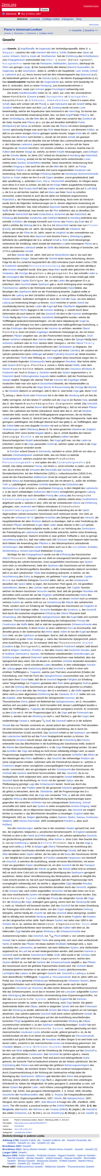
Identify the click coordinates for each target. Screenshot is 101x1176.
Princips (81, 620)
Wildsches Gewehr (55, 1166)
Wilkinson (40, 1046)
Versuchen (57, 891)
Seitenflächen (9, 587)
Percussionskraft (61, 977)
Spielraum (43, 284)
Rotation (85, 758)
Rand (71, 288)
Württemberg (9, 550)
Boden (41, 628)
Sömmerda (44, 451)
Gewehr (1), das (26, 1143)
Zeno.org (9, 5)
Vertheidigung (16, 118)
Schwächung (54, 602)
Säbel (63, 1109)
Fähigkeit (72, 679)
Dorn (70, 628)
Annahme (72, 609)
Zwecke (42, 339)
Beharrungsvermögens (77, 1065)
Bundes (85, 650)
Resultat (87, 883)
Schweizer (21, 517)
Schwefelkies (34, 162)
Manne (36, 133)
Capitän (25, 280)
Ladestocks (92, 488)
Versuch (89, 517)
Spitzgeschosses (51, 617)
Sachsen (67, 469)
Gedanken (8, 273)
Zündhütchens (90, 499)
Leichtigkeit (8, 973)
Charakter (7, 1046)
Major (40, 387)
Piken (5, 67)
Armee (56, 1043)
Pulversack (42, 395)
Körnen (57, 221)
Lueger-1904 (9, 1152)
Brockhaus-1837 (11, 1146)
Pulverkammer (10, 288)
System (12, 365)
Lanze (5, 56)
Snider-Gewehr (27, 1155)
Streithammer (48, 56)
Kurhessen (92, 817)
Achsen (53, 1010)
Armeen (12, 269)
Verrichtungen (9, 547)
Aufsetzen (7, 343)
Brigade (39, 433)
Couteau (54, 1109)
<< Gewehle (75, 30)
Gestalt (29, 251)
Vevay (18, 980)
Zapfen (30, 854)
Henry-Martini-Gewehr (35, 1149)
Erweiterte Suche (91, 6)
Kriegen (25, 258)
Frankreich (10, 266)
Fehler (30, 639)
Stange (28, 151)
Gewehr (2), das (46, 1143)
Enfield (42, 835)
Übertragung (14, 995)
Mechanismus (9, 488)
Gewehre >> (91, 30)
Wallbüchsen (41, 477)
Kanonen (82, 999)
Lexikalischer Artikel (23, 1132)
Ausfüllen (12, 751)
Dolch (24, 56)
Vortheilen (36, 802)
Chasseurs (75, 368)
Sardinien (44, 372)
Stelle (50, 247)
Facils (6, 229)
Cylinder (74, 350)
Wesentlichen (62, 255)
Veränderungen (10, 429)
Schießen (17, 221)
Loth (89, 188)
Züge (73, 299)
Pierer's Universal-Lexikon (23, 29)
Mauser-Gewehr (73, 1158)
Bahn (57, 269)
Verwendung (9, 617)
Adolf (35, 188)
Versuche (42, 591)
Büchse (92, 387)
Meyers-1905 (9, 1155)
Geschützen (29, 71)
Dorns (18, 690)
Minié (6, 580)
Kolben (6, 151)
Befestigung (76, 236)
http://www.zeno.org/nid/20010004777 (30, 1123)
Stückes (21, 162)
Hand (71, 67)
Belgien (32, 372)
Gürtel (50, 444)
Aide (43, 1102)
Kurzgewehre (12, 63)
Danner (6, 177)
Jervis (5, 1105)
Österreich (8, 376)
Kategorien (68, 19)
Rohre (23, 137)
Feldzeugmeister (30, 376)
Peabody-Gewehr (46, 1155)
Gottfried (52, 218)
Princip (38, 466)
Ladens (24, 973)
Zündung (56, 107)
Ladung (20, 295)
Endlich (83, 1024)
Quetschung (34, 668)
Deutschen (75, 650)
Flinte (27, 232)
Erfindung (45, 173)
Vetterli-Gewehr (54, 1158)
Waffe (5, 210)
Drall (62, 299)
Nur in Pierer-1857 (29, 14)
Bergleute (8, 1109)
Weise (15, 480)
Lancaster (70, 991)
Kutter (17, 177)
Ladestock (10, 74)
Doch (53, 302)
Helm (53, 52)
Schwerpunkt (81, 580)
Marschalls (51, 469)
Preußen (14, 451)
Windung (16, 902)
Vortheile (43, 484)
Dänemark (21, 653)
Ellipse (34, 1006)
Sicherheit (59, 214)
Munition (45, 425)
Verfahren (15, 339)
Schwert (14, 56)
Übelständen (65, 346)
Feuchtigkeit (58, 89)
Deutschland (47, 383)
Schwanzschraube (82, 624)
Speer (86, 52)
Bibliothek (9, 14)
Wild (30, 517)
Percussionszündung (45, 266)
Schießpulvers (91, 56)
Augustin (44, 376)
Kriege (56, 184)
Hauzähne (91, 1109)
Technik (53, 258)
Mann (52, 192)
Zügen (49, 177)
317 (30, 1129)
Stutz (86, 924)
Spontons (73, 63)
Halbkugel (36, 354)
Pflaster (18, 335)
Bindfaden (61, 944)
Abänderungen (25, 828)
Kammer (48, 310)
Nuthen (16, 602)
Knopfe (60, 151)
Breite (26, 395)
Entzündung (69, 740)
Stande (21, 255)
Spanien (34, 653)
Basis (68, 854)
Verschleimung (10, 539)
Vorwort (7, 33)
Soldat (10, 425)
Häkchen (37, 1109)
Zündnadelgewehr (22, 455)
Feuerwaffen (83, 67)
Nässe (24, 126)
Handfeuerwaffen (28, 93)
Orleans (88, 368)
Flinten (92, 225)
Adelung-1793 (10, 1140)
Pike (55, 210)
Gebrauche (61, 104)
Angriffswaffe (27, 48)
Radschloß (91, 155)
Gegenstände (51, 82)
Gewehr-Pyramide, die (79, 1140)
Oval (84, 400)
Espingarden (78, 96)
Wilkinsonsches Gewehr (30, 1166)
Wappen (8, 52)
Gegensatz (45, 48)
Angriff (69, 115)
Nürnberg (75, 155)
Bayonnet (86, 74)
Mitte (36, 118)
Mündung (74, 395)
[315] (74, 547)
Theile (5, 317)
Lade (35, 1087)
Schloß (94, 71)
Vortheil (75, 598)
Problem (31, 787)
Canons (32, 96)
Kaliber (91, 129)
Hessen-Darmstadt (30, 550)
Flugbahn (47, 595)
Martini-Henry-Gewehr (61, 1149)
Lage (31, 784)
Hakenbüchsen (58, 100)
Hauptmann (74, 857)
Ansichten (50, 517)
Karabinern (81, 170)
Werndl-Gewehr (15, 1158)
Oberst (86, 328)
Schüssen (62, 539)
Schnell (86, 802)
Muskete (23, 148)
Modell (29, 440)
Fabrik (30, 835)
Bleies (91, 754)
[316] (22, 847)
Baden (93, 547)
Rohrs (27, 576)
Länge (26, 67)
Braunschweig (62, 387)
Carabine (8, 646)
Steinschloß (21, 214)
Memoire (51, 1102)
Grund (24, 679)
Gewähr (90, 1113)
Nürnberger (71, 173)
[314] (4, 49)
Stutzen (6, 962)
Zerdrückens (88, 528)
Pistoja (82, 166)
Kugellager (42, 332)
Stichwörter (19, 33)
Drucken (94, 25)
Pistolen (19, 170)
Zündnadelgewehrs (71, 462)
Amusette (35, 469)
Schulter (14, 155)
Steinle (58, 1098)
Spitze (86, 510)
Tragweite (35, 672)
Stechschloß (57, 181)
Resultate (71, 361)
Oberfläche (69, 306)
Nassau (81, 817)
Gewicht (51, 973)
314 (16, 1129)
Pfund (42, 104)
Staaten (59, 650)
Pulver (81, 122)
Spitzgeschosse (75, 1098)
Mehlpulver (9, 126)
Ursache (38, 913)
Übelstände (46, 791)
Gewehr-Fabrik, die (30, 1140)
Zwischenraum (39, 955)
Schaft (85, 71)
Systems (21, 773)
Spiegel (80, 339)
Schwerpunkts (37, 361)
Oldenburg (32, 429)
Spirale (79, 898)
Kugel (50, 306)
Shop (79, 19)
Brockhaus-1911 (11, 1149)
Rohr (50, 129)
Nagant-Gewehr (66, 1155)
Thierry (89, 343)
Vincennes (37, 988)
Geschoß (25, 284)
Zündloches (36, 218)
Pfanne (31, 122)
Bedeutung (75, 802)
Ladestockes (14, 736)
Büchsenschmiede (88, 173)
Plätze (83, 115)
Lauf (78, 71)
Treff (4, 484)
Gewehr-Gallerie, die (54, 1140)
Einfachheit (45, 214)
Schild (62, 52)
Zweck (80, 302)
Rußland (9, 653)
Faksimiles (31, 33)
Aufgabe (10, 698)
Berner (47, 387)
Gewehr (11, 1143)
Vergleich (61, 232)
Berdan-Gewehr (26, 1160)
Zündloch (7, 107)
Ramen (6, 368)
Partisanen (46, 63)
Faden (64, 576)
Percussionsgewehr (17, 462)
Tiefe (64, 795)
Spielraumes (27, 1076)
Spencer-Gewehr (86, 1155)
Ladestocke (32, 532)
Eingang (17, 166)
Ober (49, 59)
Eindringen (17, 328)
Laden (92, 273)
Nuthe (83, 595)
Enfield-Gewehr (67, 1160)
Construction (9, 624)
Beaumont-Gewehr (47, 1160)
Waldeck (7, 821)
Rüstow (59, 1094)
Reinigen (42, 690)
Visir (45, 181)
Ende (79, 133)
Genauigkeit (12, 277)
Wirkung (28, 225)
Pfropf (17, 1021)
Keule (33, 56)
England (91, 429)
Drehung (19, 687)
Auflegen (93, 151)
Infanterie (75, 229)
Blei (94, 188)
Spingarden (55, 96)
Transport (89, 865)
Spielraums (25, 291)
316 (25, 1129)
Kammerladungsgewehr (20, 499)
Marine (77, 503)
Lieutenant (25, 506)
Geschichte (8, 1094)
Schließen (77, 754)
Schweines (20, 1113)
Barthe (23, 1109)
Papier (29, 865)
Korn (39, 181)
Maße (17, 609)
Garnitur (46, 78)
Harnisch (41, 52)
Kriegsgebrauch (16, 59)
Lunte (82, 107)
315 (21, 1129)
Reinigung (46, 85)
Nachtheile (47, 317)
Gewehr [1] (38, 1163)
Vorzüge (23, 273)
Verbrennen (39, 491)
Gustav (28, 188)
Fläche (23, 310)
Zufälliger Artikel (50, 19)
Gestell (80, 104)
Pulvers (70, 221)
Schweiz (82, 547)
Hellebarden (59, 63)
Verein (44, 780)
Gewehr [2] (91, 1149)
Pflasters (43, 543)
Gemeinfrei (19, 1126)
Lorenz (36, 1032)
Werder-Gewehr (35, 1158)
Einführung (72, 56)
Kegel (54, 350)
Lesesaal (35, 19)
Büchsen (36, 521)
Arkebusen (37, 100)
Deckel (6, 129)
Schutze (39, 89)
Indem (63, 631)
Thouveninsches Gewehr (80, 1166)
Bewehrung (57, 1113)
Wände (70, 602)
